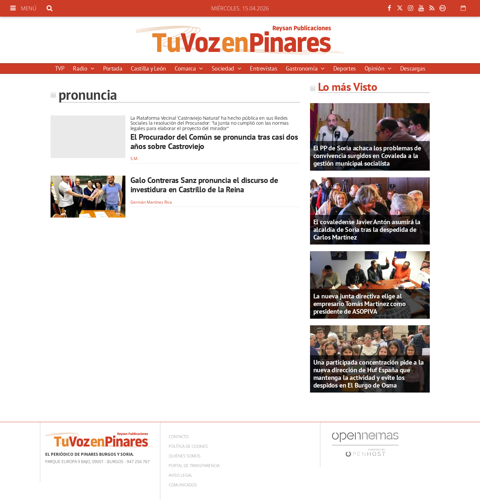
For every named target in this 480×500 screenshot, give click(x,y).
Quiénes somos (185, 456)
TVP (60, 68)
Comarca (186, 68)
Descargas (412, 68)
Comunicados (183, 485)
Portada (112, 68)
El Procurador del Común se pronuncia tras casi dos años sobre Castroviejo (214, 141)
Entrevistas (263, 68)
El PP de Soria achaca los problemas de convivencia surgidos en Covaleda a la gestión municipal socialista (367, 156)
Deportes (344, 68)
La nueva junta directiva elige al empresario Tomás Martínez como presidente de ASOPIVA (359, 304)
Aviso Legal (180, 475)
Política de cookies (188, 446)
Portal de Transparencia (194, 465)
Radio (81, 68)
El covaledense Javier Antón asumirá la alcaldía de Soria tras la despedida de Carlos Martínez (366, 230)
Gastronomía (302, 68)
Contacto (179, 436)
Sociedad (224, 68)
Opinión (375, 68)
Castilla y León (148, 68)
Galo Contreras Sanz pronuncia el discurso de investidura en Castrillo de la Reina (204, 185)
